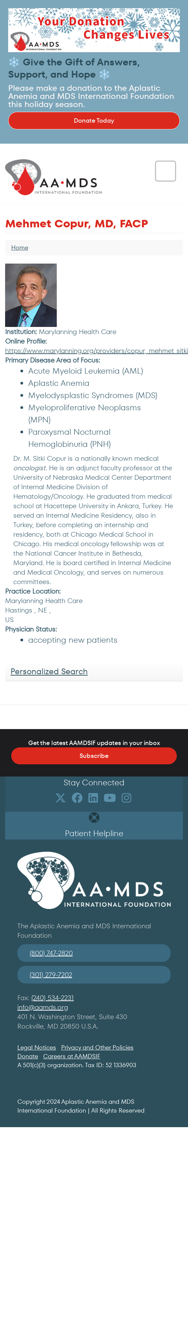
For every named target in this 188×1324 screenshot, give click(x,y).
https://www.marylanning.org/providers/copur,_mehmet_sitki (96, 350)
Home (19, 247)
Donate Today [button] (94, 120)
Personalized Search (49, 671)
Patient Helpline (94, 833)
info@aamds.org (42, 1007)
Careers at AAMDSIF (71, 1056)
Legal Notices (36, 1047)
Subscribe (94, 755)
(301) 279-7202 (51, 974)
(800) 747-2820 (51, 953)
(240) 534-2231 (52, 997)
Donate (27, 1056)
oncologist (29, 468)
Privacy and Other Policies (97, 1047)
